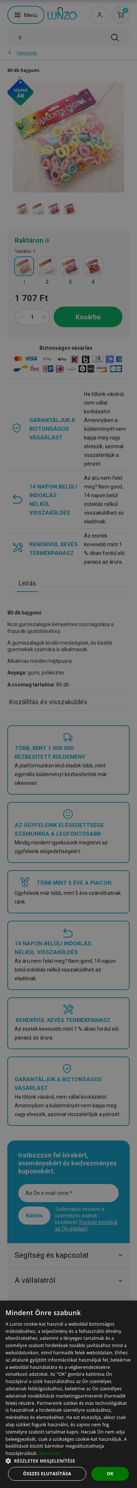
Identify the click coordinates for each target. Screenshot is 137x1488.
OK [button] (110, 1474)
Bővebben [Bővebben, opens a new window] (50, 1453)
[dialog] (68, 1394)
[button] (68, 1460)
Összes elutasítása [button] (47, 1474)
